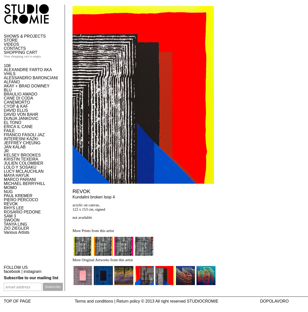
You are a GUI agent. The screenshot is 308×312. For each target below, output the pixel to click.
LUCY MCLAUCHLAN (24, 171)
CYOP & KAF (16, 106)
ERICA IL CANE (18, 126)
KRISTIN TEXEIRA (21, 159)
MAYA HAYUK (16, 175)
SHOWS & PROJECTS (25, 36)
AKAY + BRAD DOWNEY (26, 86)
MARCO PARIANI (20, 179)
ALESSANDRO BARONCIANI (31, 78)
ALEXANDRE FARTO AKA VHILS (28, 72)
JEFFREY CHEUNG (22, 143)
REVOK (11, 204)
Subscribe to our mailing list (31, 278)
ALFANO (12, 82)
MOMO (10, 187)
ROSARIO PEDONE (22, 212)
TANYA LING (15, 224)
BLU (8, 90)
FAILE (9, 131)
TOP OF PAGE (17, 301)
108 (7, 66)
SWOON (12, 220)
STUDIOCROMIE (202, 301)
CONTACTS (15, 48)
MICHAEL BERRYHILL (24, 183)
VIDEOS (11, 44)
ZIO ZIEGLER (16, 228)
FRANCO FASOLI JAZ (24, 135)
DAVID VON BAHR (21, 114)
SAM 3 (10, 216)
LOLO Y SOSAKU (20, 167)
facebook (12, 271)
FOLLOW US (16, 267)
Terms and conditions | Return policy (107, 301)
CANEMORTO (17, 102)
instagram (32, 271)
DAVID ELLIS (16, 110)
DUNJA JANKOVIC (21, 118)
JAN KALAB (15, 147)
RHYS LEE (14, 208)
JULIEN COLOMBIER (23, 163)
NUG (8, 192)
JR (6, 151)
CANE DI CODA (18, 98)
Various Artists (16, 232)
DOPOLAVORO (274, 301)
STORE (11, 40)
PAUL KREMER (18, 196)
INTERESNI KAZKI (21, 139)
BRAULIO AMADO (20, 94)
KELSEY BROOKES (22, 155)
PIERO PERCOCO (21, 200)
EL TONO (12, 122)
